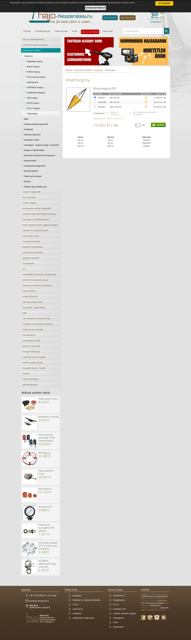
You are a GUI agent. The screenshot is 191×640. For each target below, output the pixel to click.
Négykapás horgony (35, 61)
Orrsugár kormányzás (31, 352)
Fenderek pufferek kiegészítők (36, 124)
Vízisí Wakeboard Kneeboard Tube (36, 319)
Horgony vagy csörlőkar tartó (35, 187)
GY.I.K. (116, 604)
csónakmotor (155, 605)
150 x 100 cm (115, 107)
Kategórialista (119, 600)
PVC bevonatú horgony (36, 77)
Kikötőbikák (28, 129)
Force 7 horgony (33, 108)
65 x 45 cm (114, 98)
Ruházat (26, 374)
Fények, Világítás (29, 203)
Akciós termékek (90, 31)
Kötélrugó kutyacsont (32, 135)
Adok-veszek (61, 31)
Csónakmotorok (29, 335)
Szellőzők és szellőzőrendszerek (35, 230)
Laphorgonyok (32, 82)
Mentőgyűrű (45, 452)
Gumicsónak (160, 598)
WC (24, 269)
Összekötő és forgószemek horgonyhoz (39, 155)
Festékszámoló (42, 31)
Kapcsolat (108, 31)
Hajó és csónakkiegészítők (33, 39)
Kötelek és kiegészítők (31, 192)
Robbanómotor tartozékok (33, 330)
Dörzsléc (27, 181)
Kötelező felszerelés (30, 379)
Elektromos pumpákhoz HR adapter (46, 527)
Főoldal (27, 31)
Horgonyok (28, 56)
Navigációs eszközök (31, 258)
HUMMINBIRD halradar (155, 610)
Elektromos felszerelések (32, 247)
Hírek (74, 31)
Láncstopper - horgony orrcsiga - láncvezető (41, 145)
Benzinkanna (45, 488)
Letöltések (77, 613)
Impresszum (78, 609)
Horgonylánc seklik (31, 140)
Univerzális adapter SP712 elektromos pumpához (48, 545)
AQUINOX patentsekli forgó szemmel (47, 563)
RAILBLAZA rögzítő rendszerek (35, 45)
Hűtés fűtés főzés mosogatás (34, 357)
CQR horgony (32, 98)
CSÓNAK (144, 596)
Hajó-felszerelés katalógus (155, 603)
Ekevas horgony (33, 67)
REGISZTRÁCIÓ (110, 17)
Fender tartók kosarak (32, 176)
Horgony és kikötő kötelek (34, 150)
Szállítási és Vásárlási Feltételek (86, 600)
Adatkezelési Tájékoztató (83, 618)
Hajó (143, 610)
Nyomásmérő (45, 506)
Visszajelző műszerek (31, 241)
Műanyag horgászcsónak (32, 302)
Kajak (25, 313)
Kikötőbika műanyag (48, 416)
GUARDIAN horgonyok (36, 93)
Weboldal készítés (47, 618)
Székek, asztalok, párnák (32, 363)
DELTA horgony (33, 103)
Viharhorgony (32, 114)
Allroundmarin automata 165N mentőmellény (46, 437)
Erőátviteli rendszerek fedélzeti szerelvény (39, 214)
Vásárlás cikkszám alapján (124, 613)
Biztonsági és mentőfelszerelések (36, 219)
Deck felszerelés (29, 197)
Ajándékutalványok (30, 385)
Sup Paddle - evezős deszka (34, 308)
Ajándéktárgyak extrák (31, 341)
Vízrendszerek (28, 263)
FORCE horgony (33, 72)
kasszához (155, 21)
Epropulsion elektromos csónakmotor (37, 286)
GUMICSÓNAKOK (30, 297)
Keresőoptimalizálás (48, 620)
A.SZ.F (75, 604)
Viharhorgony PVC (105, 88)
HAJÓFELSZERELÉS (150, 608)
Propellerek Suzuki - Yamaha (34, 368)
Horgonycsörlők (30, 161)
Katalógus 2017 (120, 609)
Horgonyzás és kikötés (32, 50)
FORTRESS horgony (35, 87)
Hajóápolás (164, 608)
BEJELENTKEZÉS (127, 17)
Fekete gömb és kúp (31, 236)
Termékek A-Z (119, 595)
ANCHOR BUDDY (31, 171)
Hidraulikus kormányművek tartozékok (38, 324)
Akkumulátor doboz (48, 398)
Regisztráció (118, 627)
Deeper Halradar (29, 291)
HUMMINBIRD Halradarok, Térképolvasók (39, 274)
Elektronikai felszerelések (33, 252)
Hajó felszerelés (148, 598)
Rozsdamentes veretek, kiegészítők (37, 208)
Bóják (26, 119)
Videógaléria (118, 618)
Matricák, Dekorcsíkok (31, 346)
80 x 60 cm (114, 102)
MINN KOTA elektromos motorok (35, 280)
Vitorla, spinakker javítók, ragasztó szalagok (40, 225)
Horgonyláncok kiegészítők (34, 166)
